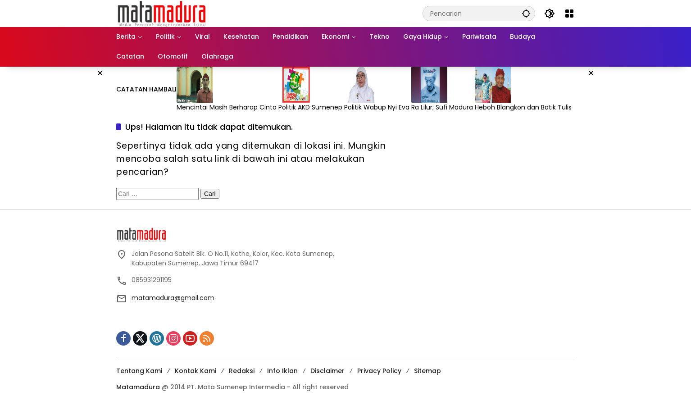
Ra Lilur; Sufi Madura (443, 107)
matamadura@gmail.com (173, 297)
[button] (526, 13)
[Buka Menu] (569, 13)
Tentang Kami (139, 370)
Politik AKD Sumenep (311, 107)
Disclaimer (327, 370)
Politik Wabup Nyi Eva (377, 107)
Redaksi (242, 370)
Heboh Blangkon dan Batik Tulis (524, 107)
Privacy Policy (379, 370)
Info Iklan (282, 370)
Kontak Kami (195, 370)
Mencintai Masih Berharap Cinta (227, 107)
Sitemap (427, 370)
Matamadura (138, 387)
